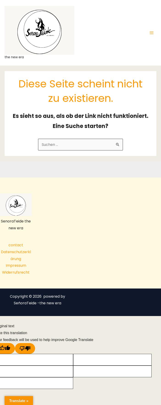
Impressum (16, 265)
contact (15, 245)
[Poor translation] (25, 348)
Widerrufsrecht (16, 272)
